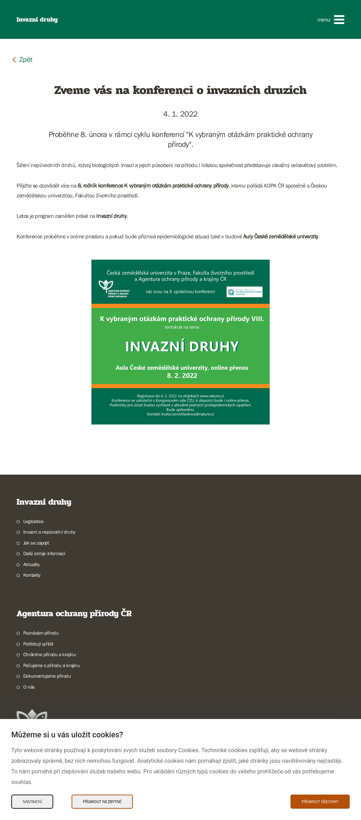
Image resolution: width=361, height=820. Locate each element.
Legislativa (33, 521)
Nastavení (32, 801)
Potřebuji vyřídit (38, 644)
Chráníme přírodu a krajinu (49, 654)
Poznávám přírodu (41, 633)
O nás (29, 687)
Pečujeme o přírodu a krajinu (51, 665)
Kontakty (32, 575)
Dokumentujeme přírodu (47, 676)
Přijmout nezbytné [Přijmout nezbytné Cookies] (102, 801)
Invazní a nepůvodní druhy (49, 532)
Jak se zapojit (36, 543)
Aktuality (31, 564)
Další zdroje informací (44, 553)
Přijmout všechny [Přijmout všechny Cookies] (320, 801)
